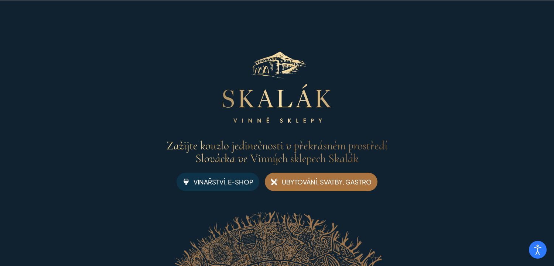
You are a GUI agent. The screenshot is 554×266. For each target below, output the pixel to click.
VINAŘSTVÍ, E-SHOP (217, 182)
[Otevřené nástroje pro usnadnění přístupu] (538, 250)
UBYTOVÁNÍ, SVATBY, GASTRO (321, 182)
